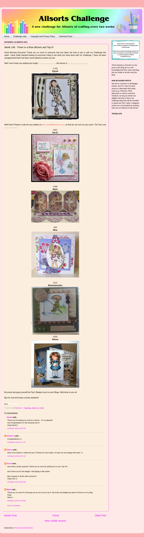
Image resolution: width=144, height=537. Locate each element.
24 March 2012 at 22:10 (16, 456)
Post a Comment (13, 506)
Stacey (9, 450)
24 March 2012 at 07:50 (16, 428)
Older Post (100, 515)
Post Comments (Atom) (24, 528)
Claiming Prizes (65, 36)
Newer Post (10, 515)
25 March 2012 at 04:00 (16, 482)
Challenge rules (20, 36)
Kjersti (9, 417)
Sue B (9, 463)
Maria (9, 489)
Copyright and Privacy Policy (43, 36)
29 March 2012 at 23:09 (16, 501)
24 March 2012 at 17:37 (16, 442)
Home (6, 36)
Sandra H (10, 436)
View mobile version (55, 520)
